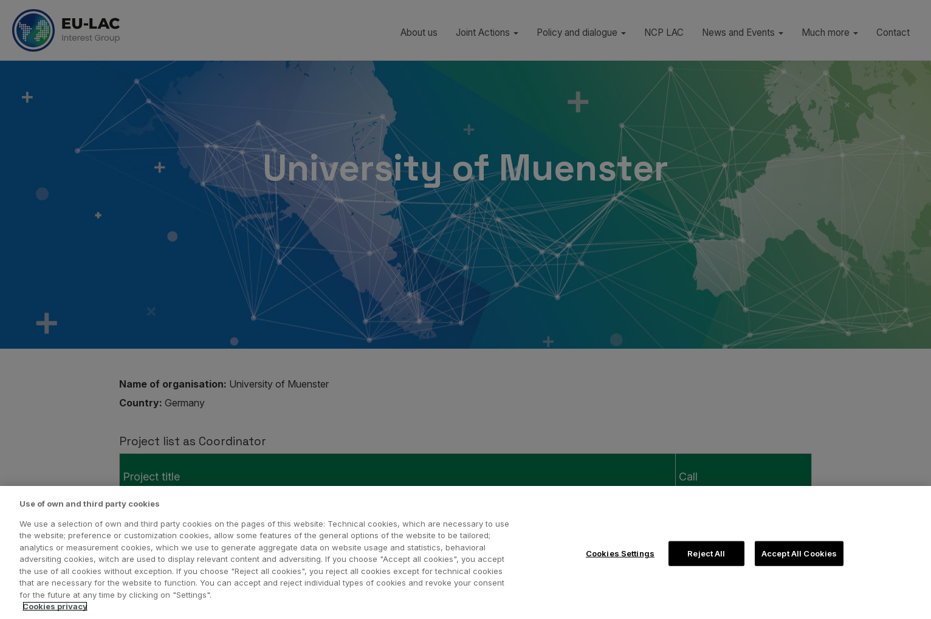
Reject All (706, 553)
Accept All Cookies (799, 553)
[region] (465, 552)
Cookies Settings (620, 553)
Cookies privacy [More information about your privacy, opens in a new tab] (55, 606)
